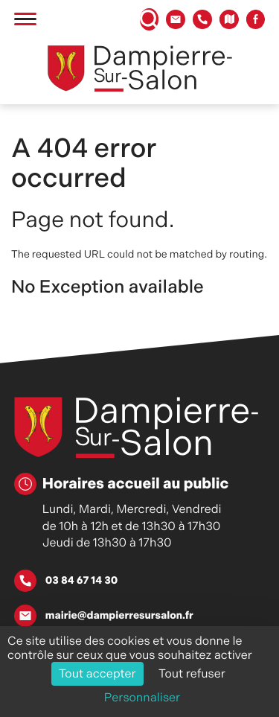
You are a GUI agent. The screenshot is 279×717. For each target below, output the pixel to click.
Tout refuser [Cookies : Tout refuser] (191, 673)
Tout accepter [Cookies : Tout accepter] (97, 673)
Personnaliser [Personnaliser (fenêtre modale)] (142, 697)
